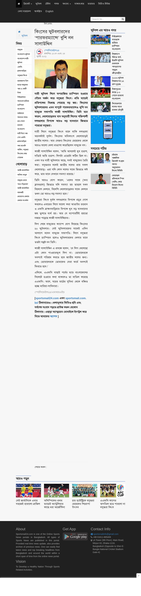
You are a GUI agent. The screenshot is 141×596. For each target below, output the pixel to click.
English (49, 11)
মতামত (91, 3)
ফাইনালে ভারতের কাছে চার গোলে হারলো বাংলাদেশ (22, 121)
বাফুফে (19, 49)
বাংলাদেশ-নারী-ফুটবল (23, 60)
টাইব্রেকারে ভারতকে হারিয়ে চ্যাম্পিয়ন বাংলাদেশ (23, 103)
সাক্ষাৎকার (79, 3)
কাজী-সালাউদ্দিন (23, 170)
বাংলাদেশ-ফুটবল (23, 54)
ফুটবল (39, 3)
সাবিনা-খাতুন (22, 175)
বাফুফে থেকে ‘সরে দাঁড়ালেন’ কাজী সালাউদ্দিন (23, 184)
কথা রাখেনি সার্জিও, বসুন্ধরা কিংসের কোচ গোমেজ (22, 151)
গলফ (56, 3)
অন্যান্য (67, 3)
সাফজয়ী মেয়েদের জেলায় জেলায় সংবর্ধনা (23, 196)
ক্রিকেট (28, 3)
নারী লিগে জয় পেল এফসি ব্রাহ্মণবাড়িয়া (22, 137)
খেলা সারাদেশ (24, 11)
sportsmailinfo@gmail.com (104, 534)
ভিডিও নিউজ (104, 3)
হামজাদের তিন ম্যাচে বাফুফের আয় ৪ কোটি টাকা (22, 87)
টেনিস (48, 3)
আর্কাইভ (38, 11)
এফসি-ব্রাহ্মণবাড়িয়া (21, 69)
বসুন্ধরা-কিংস (22, 75)
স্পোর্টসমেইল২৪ (51, 50)
